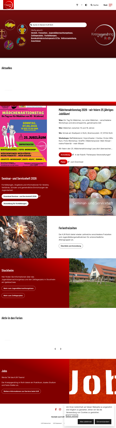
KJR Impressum (57, 423)
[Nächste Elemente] (61, 349)
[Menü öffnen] (109, 5)
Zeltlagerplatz (37, 35)
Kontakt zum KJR (58, 417)
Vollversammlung (69, 38)
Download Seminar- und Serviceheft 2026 (20, 196)
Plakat (63, 162)
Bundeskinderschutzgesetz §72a (45, 38)
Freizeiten (43, 33)
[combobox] (95, 5)
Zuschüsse (36, 41)
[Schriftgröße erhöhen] (78, 5)
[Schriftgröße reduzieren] (83, 5)
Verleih (34, 33)
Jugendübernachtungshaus (61, 33)
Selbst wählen (72, 416)
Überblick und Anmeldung (71, 246)
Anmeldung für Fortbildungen (15, 203)
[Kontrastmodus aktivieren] (87, 5)
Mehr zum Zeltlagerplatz (13, 295)
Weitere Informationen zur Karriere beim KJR (21, 391)
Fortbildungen (50, 35)
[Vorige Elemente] (55, 349)
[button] (111, 4)
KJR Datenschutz (46, 423)
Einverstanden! (103, 422)
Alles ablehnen (86, 422)
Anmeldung (65, 155)
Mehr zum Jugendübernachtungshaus (18, 288)
